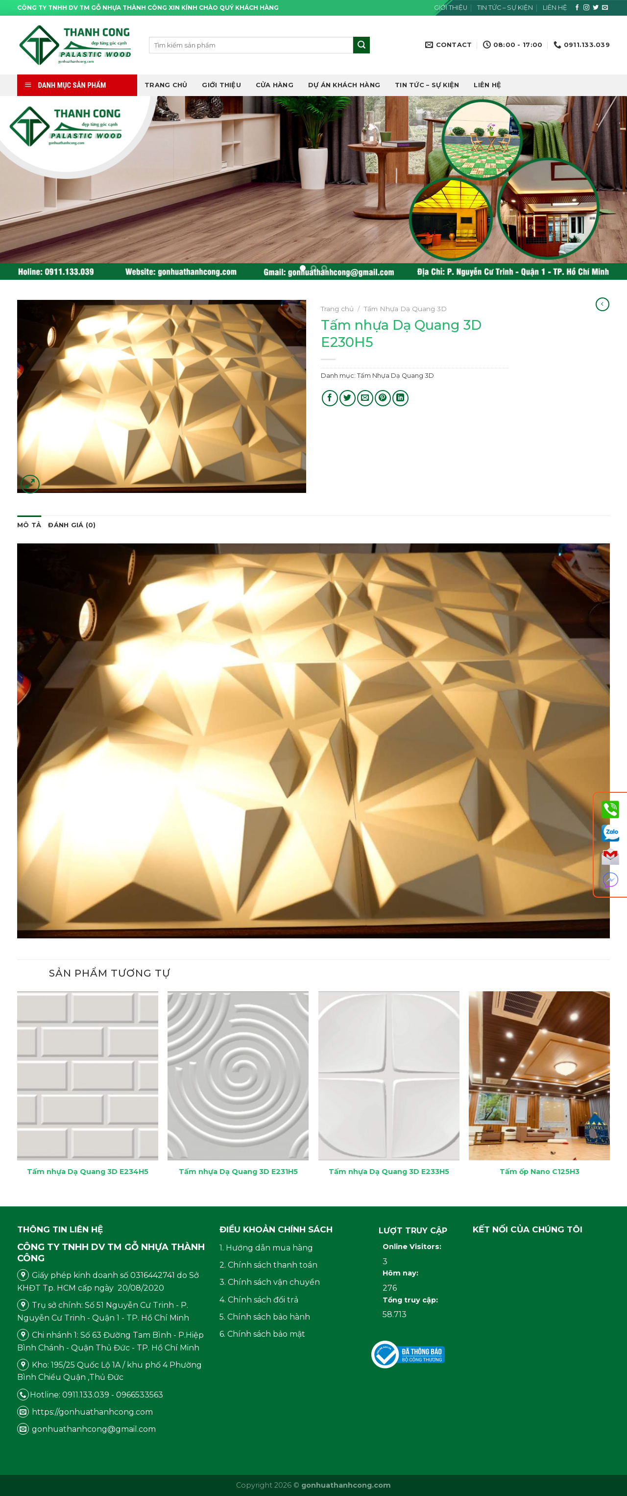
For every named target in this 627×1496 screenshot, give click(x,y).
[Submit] (361, 45)
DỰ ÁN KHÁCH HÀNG (344, 85)
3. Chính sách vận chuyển (269, 1282)
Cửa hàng (274, 85)
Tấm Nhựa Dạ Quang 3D (405, 309)
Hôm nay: (401, 1273)
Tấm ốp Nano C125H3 (539, 1171)
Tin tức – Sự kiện (505, 7)
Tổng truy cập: (411, 1300)
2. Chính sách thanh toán (268, 1265)
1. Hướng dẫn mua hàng (266, 1247)
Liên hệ (555, 7)
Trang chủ (166, 85)
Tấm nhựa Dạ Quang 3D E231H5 (238, 1171)
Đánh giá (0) (72, 525)
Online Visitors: (413, 1246)
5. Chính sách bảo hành (264, 1317)
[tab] (29, 525)
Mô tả (29, 525)
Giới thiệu (450, 7)
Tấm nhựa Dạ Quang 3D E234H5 (87, 1171)
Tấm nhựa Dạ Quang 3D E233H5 (389, 1171)
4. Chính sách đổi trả (258, 1299)
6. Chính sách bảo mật (262, 1334)
